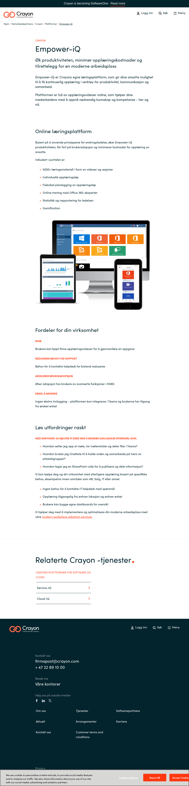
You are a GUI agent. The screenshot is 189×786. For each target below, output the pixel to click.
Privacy (40, 768)
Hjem (6, 23)
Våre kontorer (48, 684)
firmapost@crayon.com (57, 661)
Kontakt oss (43, 732)
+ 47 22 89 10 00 (50, 667)
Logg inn (145, 13)
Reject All (155, 777)
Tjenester (82, 711)
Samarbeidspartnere (22, 23)
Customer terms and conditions (89, 734)
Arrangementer (86, 721)
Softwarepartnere (128, 711)
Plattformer (51, 23)
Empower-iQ (66, 23)
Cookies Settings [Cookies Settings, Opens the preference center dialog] (128, 777)
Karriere (121, 721)
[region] (94, 778)
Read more (118, 3)
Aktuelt (40, 721)
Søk (163, 13)
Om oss (41, 711)
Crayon (39, 23)
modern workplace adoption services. (67, 517)
